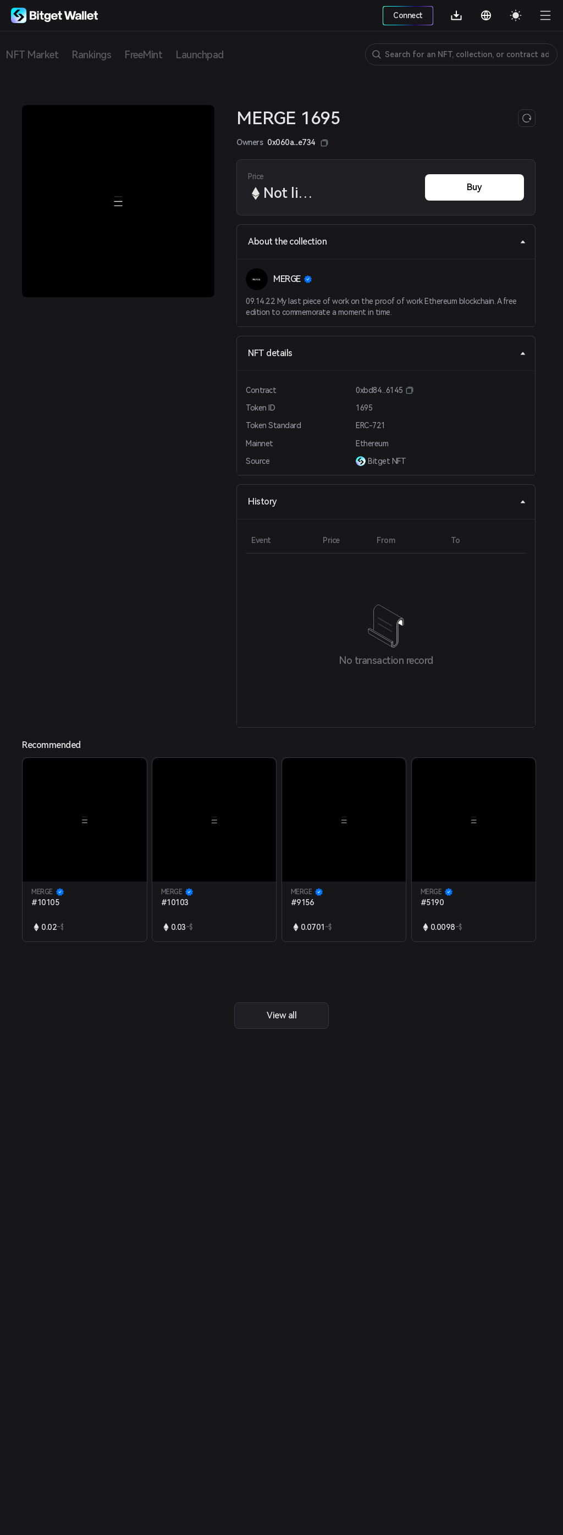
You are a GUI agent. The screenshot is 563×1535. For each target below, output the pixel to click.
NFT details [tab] (387, 353)
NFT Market (31, 54)
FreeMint (143, 54)
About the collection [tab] (387, 241)
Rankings (91, 54)
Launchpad (199, 54)
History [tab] (387, 501)
